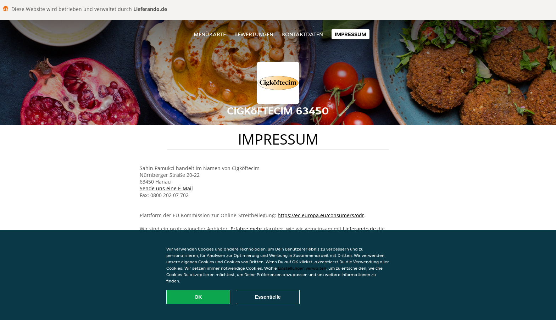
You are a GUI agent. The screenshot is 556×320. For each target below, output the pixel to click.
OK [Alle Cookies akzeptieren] (198, 297)
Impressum (350, 34)
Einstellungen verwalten (302, 268)
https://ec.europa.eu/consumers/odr (321, 215)
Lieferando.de (359, 228)
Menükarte (210, 34)
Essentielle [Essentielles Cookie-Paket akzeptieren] (267, 297)
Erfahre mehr (246, 228)
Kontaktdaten (302, 34)
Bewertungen (253, 34)
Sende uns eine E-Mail (166, 188)
